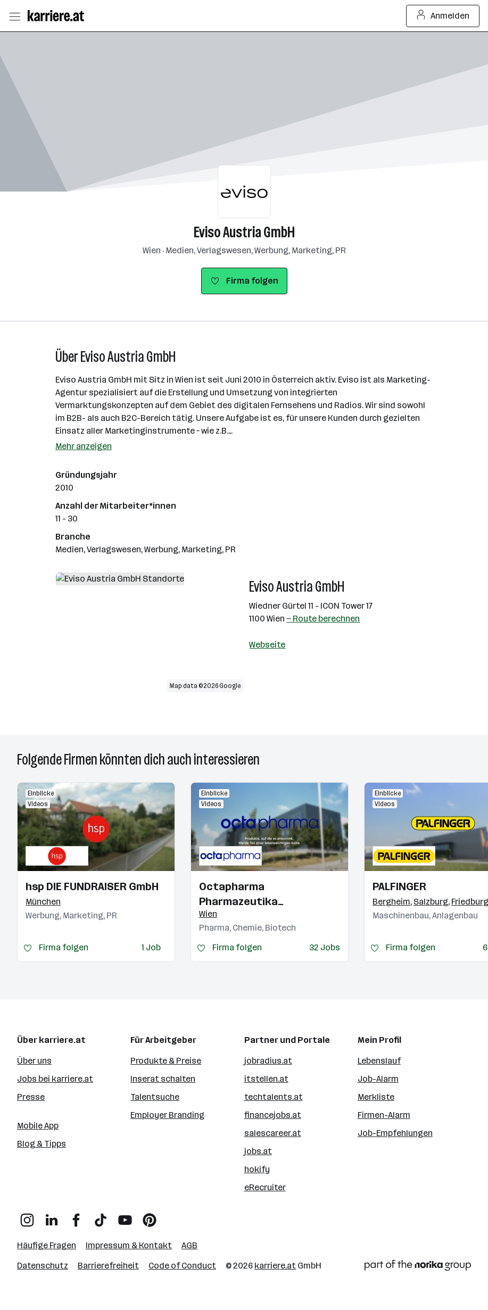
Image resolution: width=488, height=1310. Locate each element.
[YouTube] (125, 1216)
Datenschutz (42, 1266)
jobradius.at (268, 1061)
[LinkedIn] (52, 1216)
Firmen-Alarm (384, 1115)
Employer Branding (167, 1115)
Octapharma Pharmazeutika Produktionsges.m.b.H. (256, 894)
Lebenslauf (379, 1061)
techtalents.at (273, 1097)
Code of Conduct (182, 1266)
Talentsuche (154, 1097)
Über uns (34, 1061)
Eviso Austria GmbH (244, 232)
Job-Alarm (378, 1079)
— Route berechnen (323, 618)
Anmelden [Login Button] (443, 16)
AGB (189, 1245)
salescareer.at (272, 1133)
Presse (31, 1097)
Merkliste (376, 1097)
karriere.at (275, 1266)
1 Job (151, 947)
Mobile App (38, 1126)
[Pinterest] (149, 1216)
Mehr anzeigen (83, 446)
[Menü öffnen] (14, 16)
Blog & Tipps (41, 1144)
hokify (257, 1169)
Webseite (267, 645)
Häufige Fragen (46, 1245)
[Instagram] (27, 1216)
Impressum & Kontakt (129, 1245)
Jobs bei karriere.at (55, 1079)
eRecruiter (265, 1187)
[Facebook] (76, 1216)
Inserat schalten (162, 1079)
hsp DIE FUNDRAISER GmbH (92, 886)
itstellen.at (266, 1079)
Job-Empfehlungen (395, 1133)
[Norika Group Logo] (418, 1267)
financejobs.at (272, 1115)
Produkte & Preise (165, 1061)
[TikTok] (100, 1216)
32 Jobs (324, 947)
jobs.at (258, 1151)
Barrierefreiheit (108, 1266)
